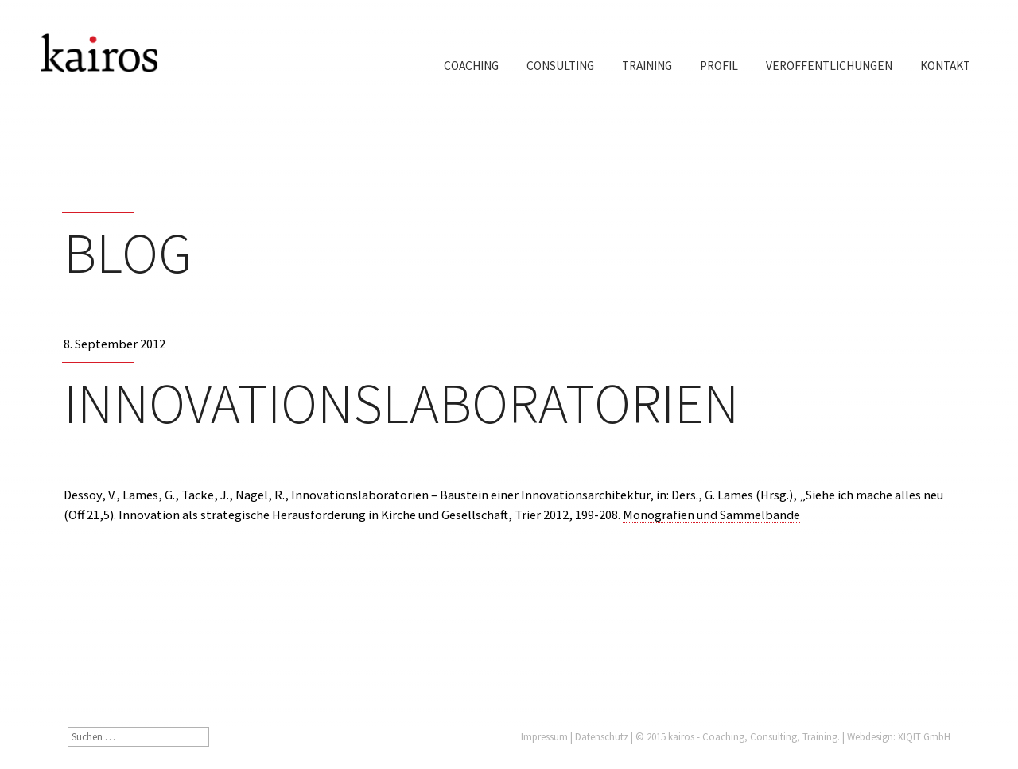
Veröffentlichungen (829, 65)
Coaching (471, 65)
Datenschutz (601, 737)
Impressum (544, 737)
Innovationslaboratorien (401, 403)
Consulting (560, 65)
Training (647, 65)
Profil (719, 65)
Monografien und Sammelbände (711, 514)
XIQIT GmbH (924, 737)
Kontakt (945, 65)
